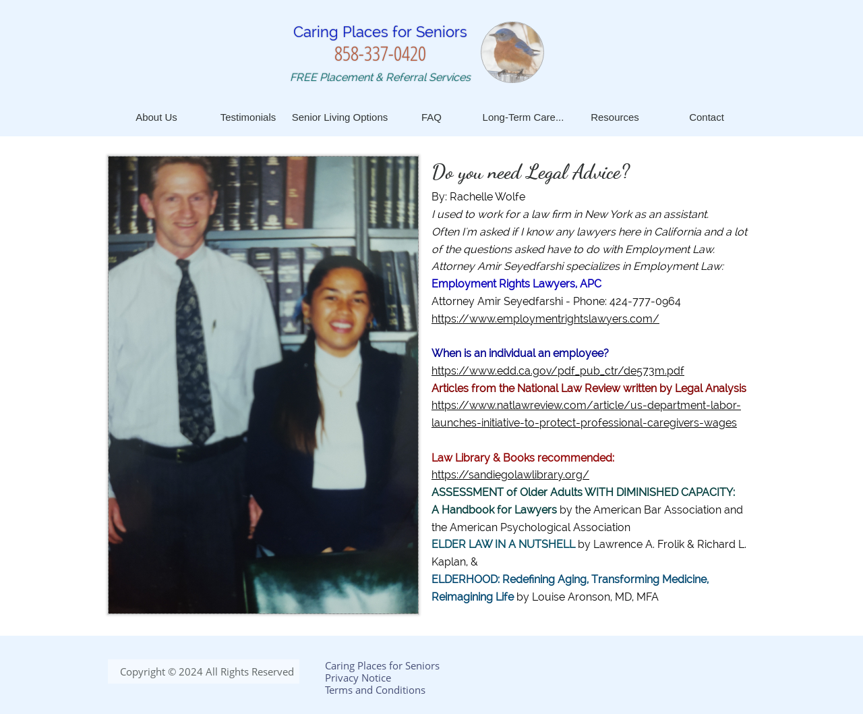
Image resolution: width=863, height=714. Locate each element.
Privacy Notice (358, 677)
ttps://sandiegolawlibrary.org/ (513, 474)
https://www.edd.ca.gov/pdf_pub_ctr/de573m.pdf (558, 370)
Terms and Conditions (375, 689)
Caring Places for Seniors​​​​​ (380, 31)
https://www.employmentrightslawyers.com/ (545, 318)
